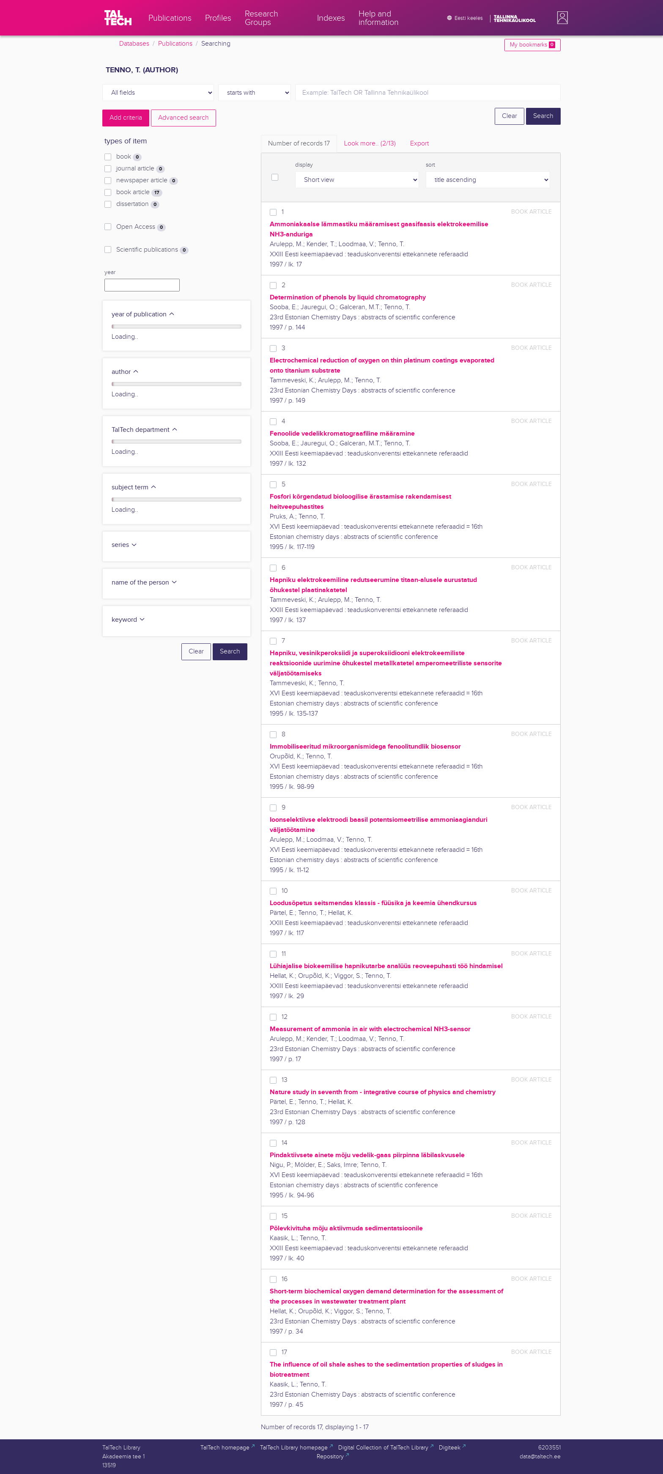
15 (285, 1216)
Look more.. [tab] (370, 144)
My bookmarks (532, 44)
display (304, 165)
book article (139, 192)
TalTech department (145, 430)
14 (285, 1143)
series (124, 545)
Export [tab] (419, 144)
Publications (175, 44)
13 (285, 1080)
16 (285, 1279)
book (129, 157)
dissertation (137, 204)
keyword (128, 620)
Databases (134, 44)
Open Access (141, 227)
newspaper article (147, 180)
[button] (560, 18)
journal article (140, 169)
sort (430, 165)
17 (284, 1352)
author (125, 372)
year (109, 272)
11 (284, 954)
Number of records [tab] (299, 144)
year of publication (143, 314)
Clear (509, 116)
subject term (134, 487)
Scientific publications (152, 250)
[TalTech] (118, 18)
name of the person (145, 583)
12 (285, 1017)
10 (285, 891)
